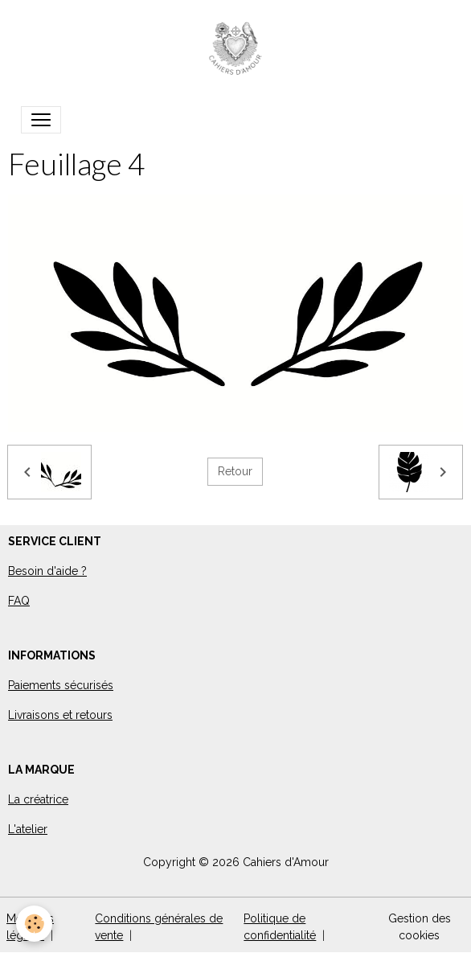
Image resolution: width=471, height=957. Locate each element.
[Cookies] (34, 924)
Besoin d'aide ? (47, 571)
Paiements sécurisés (60, 685)
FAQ (19, 600)
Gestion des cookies (419, 927)
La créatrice (38, 799)
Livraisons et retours (60, 715)
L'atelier (27, 829)
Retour (235, 471)
